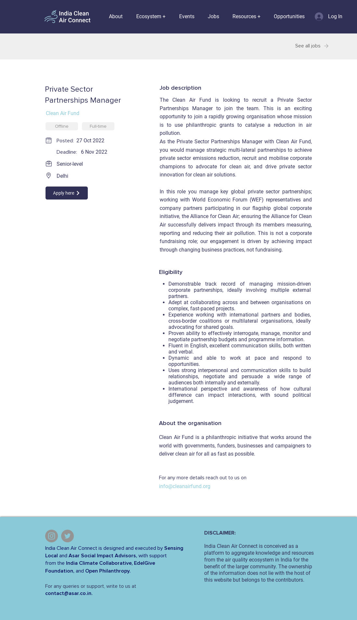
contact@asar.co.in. (69, 593)
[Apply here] (67, 193)
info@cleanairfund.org (184, 486)
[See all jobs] (305, 46)
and (63, 555)
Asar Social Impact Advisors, (103, 555)
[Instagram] (51, 536)
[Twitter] (67, 536)
